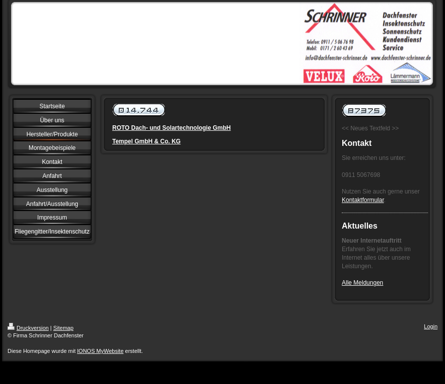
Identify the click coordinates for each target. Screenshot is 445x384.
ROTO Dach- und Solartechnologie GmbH (171, 127)
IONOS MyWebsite (100, 351)
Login (430, 326)
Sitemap (63, 328)
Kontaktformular (363, 200)
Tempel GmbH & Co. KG (146, 141)
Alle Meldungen (362, 282)
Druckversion (28, 328)
